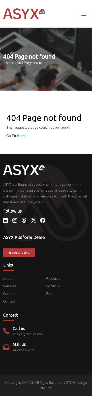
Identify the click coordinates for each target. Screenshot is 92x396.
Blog (49, 293)
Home (9, 62)
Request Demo (19, 253)
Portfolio (53, 286)
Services (9, 286)
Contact (9, 301)
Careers (9, 293)
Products (53, 278)
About (8, 278)
